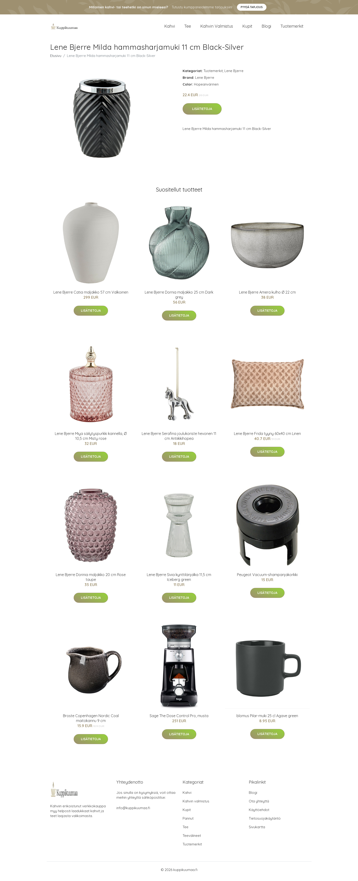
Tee (187, 27)
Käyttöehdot (259, 813)
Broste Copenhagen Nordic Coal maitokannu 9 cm (91, 721)
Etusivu (55, 59)
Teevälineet (192, 839)
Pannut (188, 821)
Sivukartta (257, 830)
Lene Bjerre (233, 74)
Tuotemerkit (291, 27)
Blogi (266, 27)
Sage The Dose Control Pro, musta (179, 719)
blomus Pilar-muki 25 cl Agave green (267, 719)
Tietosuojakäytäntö (265, 821)
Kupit (247, 27)
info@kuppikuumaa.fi (133, 811)
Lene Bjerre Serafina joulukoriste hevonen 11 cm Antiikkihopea (179, 439)
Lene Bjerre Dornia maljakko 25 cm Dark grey (179, 298)
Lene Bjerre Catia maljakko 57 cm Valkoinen (90, 295)
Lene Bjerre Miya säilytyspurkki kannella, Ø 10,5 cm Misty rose (91, 439)
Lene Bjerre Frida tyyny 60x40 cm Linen (267, 436)
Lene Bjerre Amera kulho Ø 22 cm (267, 295)
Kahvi (169, 27)
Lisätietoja (202, 112)
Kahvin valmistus (216, 27)
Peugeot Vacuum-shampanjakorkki (267, 578)
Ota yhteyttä (259, 804)
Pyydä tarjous (252, 7)
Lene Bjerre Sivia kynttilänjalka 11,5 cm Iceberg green (179, 580)
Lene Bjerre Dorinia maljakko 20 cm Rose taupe (91, 580)
